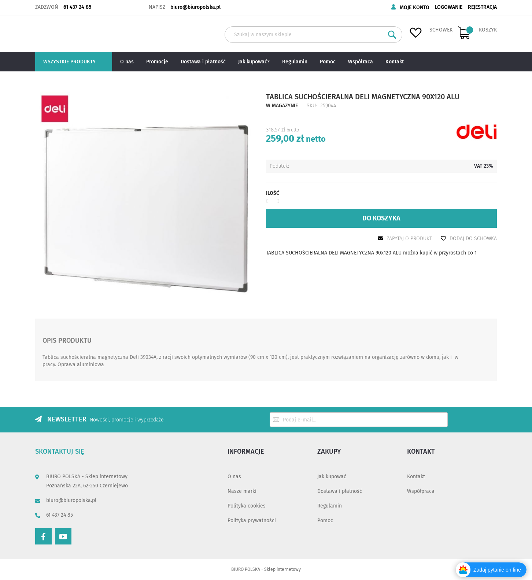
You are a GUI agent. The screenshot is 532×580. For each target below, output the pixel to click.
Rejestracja (482, 7)
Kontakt (416, 476)
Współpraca (421, 491)
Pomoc (325, 520)
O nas (234, 476)
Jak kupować (331, 476)
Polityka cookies (247, 506)
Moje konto (414, 7)
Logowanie (448, 7)
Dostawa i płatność (339, 491)
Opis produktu (67, 339)
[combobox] (313, 34)
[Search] (392, 34)
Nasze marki (242, 491)
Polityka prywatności (252, 520)
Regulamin (329, 506)
